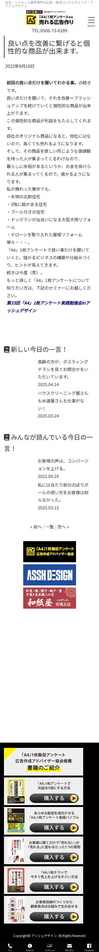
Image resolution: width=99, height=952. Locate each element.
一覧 (49, 526)
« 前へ (36, 526)
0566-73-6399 (53, 30)
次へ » (63, 526)
